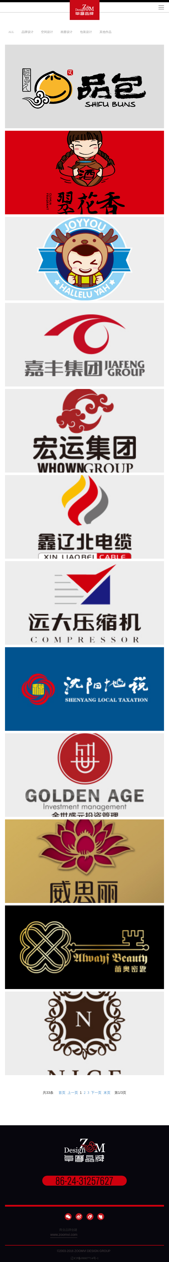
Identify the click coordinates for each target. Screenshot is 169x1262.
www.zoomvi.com (63, 1235)
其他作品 (106, 32)
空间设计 (47, 32)
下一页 (96, 1093)
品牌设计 (28, 32)
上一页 (73, 1093)
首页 (62, 1093)
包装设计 (86, 32)
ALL (11, 32)
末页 (107, 1093)
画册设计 (66, 32)
